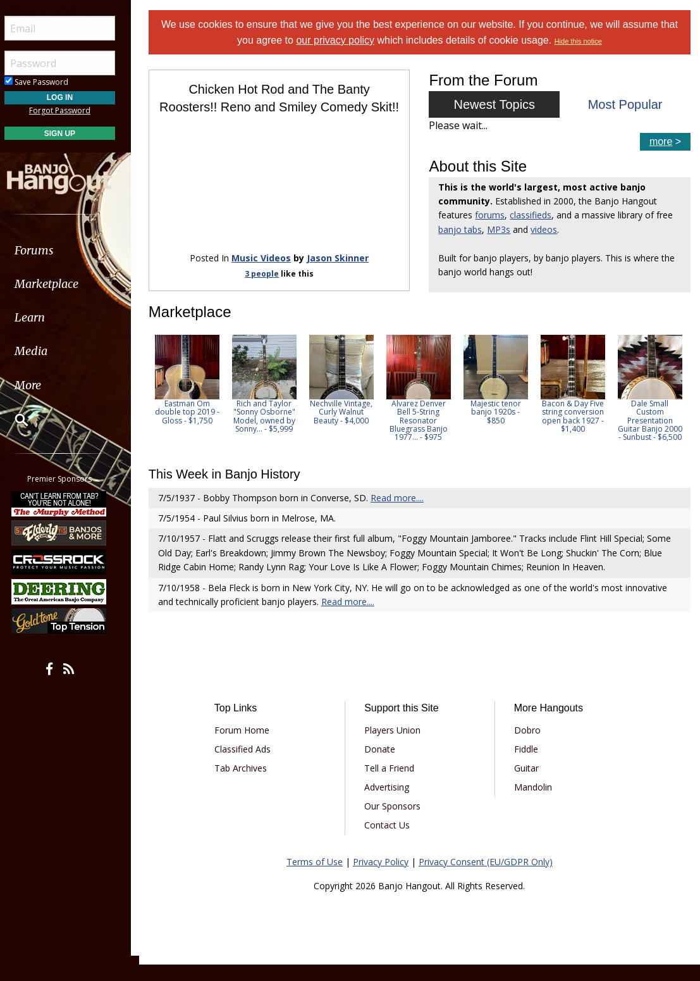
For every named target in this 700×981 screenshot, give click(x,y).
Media (43, 351)
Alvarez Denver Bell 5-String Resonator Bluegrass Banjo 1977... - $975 (422, 437)
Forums (46, 250)
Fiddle (527, 765)
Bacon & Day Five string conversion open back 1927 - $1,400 (576, 433)
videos (545, 229)
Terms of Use (316, 878)
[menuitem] (71, 250)
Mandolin (534, 803)
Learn (42, 317)
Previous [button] (158, 409)
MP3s (500, 229)
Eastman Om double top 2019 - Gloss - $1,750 (190, 428)
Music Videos (263, 274)
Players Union (394, 746)
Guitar (527, 784)
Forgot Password (71, 110)
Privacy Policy (382, 878)
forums (492, 215)
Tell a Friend (391, 784)
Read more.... (400, 514)
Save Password (48, 82)
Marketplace (58, 284)
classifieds (532, 215)
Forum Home (244, 746)
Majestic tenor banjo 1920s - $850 (499, 428)
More (40, 385)
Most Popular (625, 104)
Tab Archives (243, 784)
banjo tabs (462, 229)
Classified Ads (245, 765)
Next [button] (672, 409)
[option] (190, 397)
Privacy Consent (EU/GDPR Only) (488, 878)
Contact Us (389, 841)
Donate (381, 765)
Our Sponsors (394, 822)
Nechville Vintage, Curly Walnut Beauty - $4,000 (345, 428)
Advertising (388, 803)
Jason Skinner (340, 274)
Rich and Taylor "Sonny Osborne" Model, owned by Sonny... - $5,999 (267, 433)
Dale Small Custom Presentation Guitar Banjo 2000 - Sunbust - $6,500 (653, 437)
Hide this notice (579, 41)
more (660, 141)
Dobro (528, 746)
